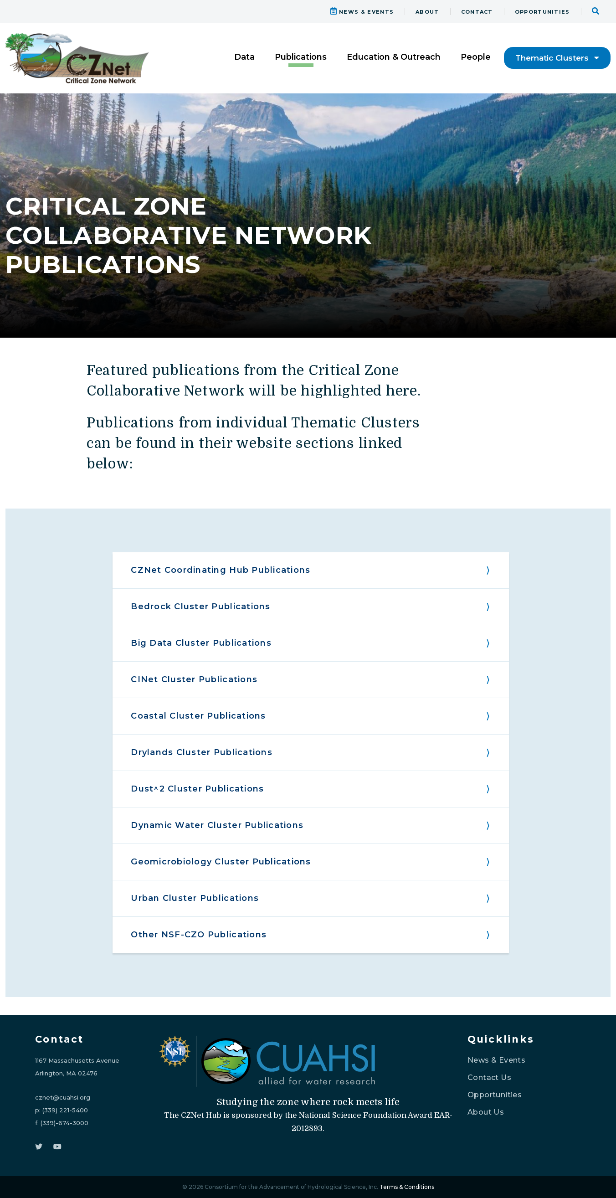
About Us (485, 1112)
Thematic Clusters (557, 57)
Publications (301, 57)
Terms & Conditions (407, 1186)
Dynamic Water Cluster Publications (217, 825)
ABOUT (427, 12)
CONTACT (477, 12)
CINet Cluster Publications (194, 679)
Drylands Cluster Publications (201, 752)
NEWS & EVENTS (362, 12)
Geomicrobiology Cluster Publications (221, 862)
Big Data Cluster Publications (201, 643)
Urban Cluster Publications (195, 898)
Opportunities (494, 1094)
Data (244, 57)
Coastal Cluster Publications (198, 716)
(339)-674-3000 (64, 1122)
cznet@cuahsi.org (62, 1097)
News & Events (496, 1060)
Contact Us (489, 1077)
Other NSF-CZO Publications (199, 935)
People (476, 57)
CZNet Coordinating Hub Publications (220, 570)
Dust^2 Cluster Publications (197, 789)
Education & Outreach (394, 57)
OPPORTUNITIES (542, 12)
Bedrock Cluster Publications (200, 607)
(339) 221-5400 (65, 1110)
